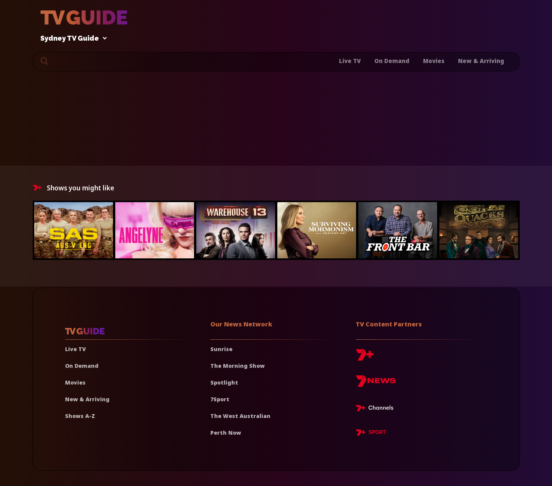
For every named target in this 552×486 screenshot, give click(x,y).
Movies (433, 61)
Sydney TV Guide (71, 38)
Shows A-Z (80, 416)
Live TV (350, 61)
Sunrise (221, 349)
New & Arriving (481, 61)
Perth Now (225, 432)
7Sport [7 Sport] (219, 399)
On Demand (391, 61)
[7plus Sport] (371, 433)
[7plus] (364, 357)
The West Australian (240, 416)
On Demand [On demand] (82, 365)
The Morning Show (237, 365)
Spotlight (224, 382)
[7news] (376, 384)
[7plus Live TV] (377, 409)
